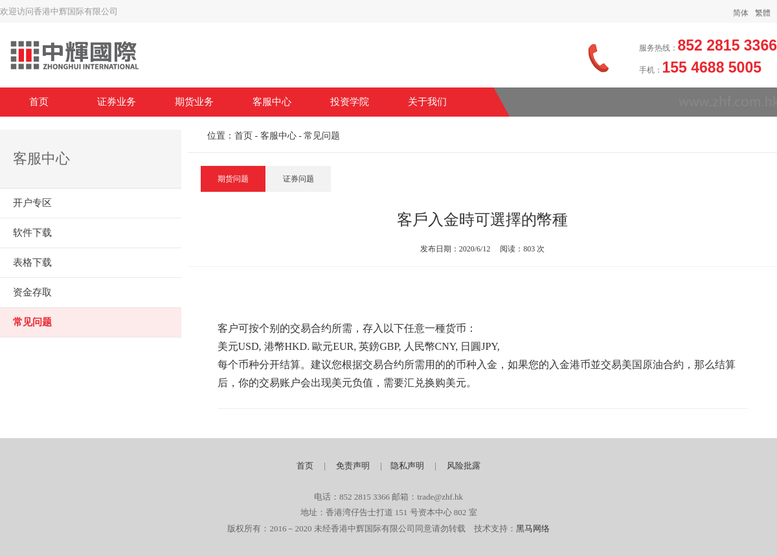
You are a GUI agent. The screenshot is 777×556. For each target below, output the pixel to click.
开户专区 (32, 203)
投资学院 (349, 102)
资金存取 (32, 292)
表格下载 (32, 262)
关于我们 (427, 102)
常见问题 (32, 322)
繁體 (763, 12)
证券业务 (116, 102)
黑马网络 (533, 528)
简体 (741, 12)
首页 (39, 102)
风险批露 (463, 465)
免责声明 (353, 465)
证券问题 (298, 178)
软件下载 (32, 232)
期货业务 (194, 102)
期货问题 (233, 178)
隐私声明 (407, 465)
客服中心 (272, 102)
